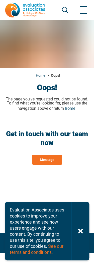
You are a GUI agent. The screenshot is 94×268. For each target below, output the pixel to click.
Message (47, 160)
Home (40, 75)
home (70, 108)
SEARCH (65, 10)
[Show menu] (83, 10)
